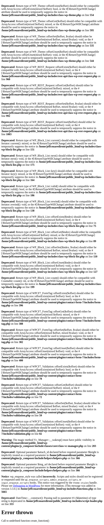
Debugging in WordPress (26, 485)
